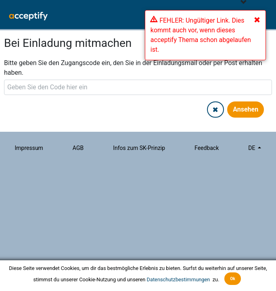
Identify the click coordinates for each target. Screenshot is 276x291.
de (252, 148)
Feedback (206, 148)
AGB (78, 148)
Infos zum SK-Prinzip (139, 148)
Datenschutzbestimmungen (179, 279)
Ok (232, 278)
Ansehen (245, 109)
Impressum (29, 148)
